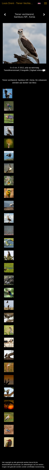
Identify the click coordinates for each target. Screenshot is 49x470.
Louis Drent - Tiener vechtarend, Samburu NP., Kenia (19, 3)
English (39, 3)
